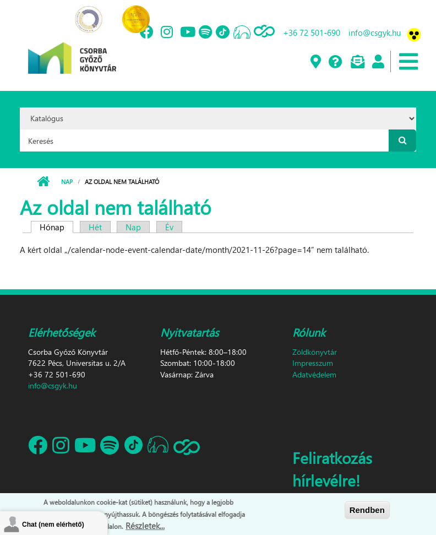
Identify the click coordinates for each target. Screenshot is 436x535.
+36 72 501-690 (311, 32)
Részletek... (145, 525)
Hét (95, 227)
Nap (67, 181)
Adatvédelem (314, 374)
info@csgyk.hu (374, 32)
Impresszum (312, 363)
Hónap (56, 227)
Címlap (43, 182)
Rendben (367, 510)
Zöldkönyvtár (314, 352)
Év (169, 227)
